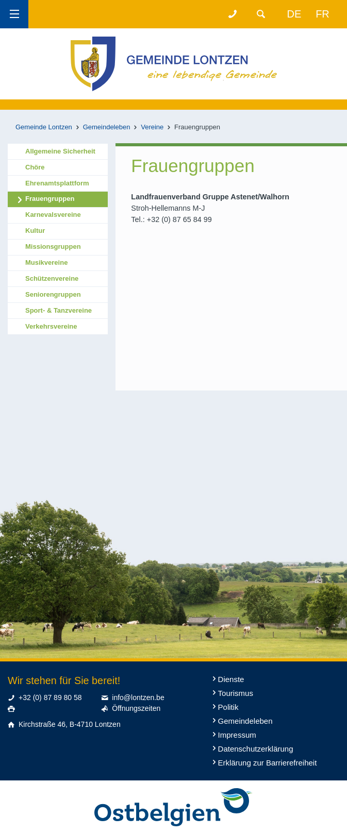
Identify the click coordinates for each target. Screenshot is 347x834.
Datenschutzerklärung (255, 748)
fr (322, 14)
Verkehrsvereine (51, 326)
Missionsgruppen (53, 246)
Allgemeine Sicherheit (60, 151)
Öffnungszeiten (136, 708)
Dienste (231, 679)
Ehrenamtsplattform (57, 183)
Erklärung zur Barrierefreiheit (267, 762)
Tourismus (235, 693)
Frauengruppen (49, 198)
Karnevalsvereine (53, 214)
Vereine (152, 127)
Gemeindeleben (106, 127)
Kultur (35, 230)
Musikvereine (46, 262)
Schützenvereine (51, 278)
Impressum (237, 734)
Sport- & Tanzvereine (58, 310)
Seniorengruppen (53, 294)
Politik (228, 707)
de (294, 14)
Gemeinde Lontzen (43, 127)
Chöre (35, 167)
